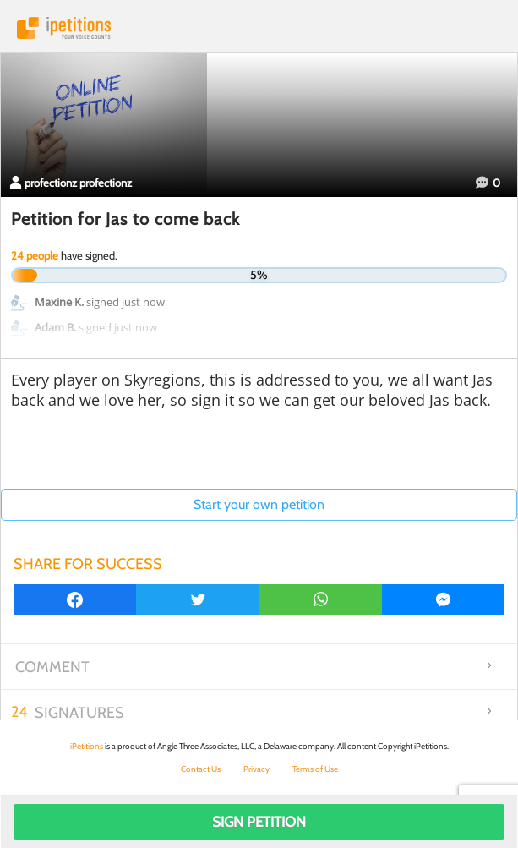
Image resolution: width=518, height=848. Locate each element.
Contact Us (201, 768)
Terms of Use (315, 768)
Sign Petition (259, 821)
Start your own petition (259, 504)
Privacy (256, 768)
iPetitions (259, 28)
